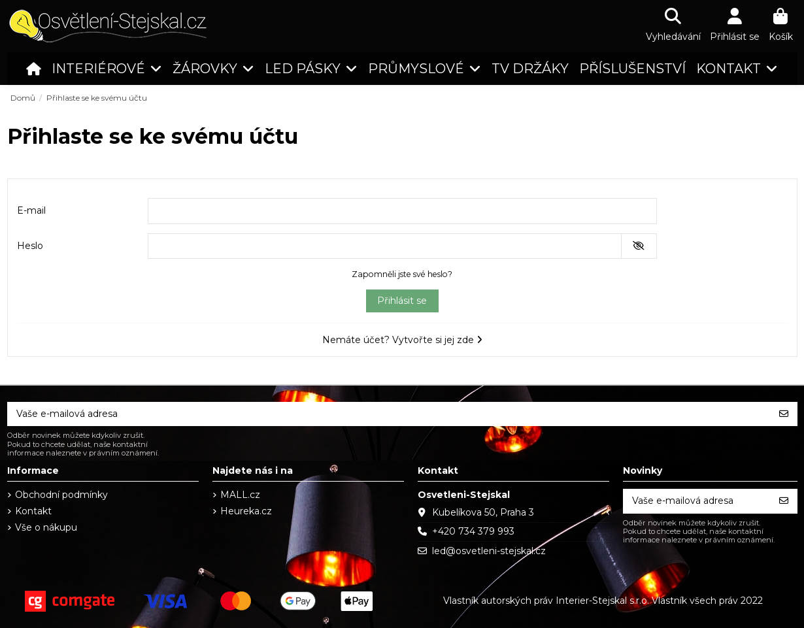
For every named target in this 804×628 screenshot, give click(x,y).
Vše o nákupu (46, 527)
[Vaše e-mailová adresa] (389, 414)
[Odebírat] (783, 414)
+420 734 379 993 (473, 531)
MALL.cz (240, 495)
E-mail (31, 210)
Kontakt (33, 511)
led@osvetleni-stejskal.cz (489, 551)
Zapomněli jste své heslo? (402, 274)
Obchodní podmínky (61, 495)
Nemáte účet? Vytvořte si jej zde (402, 340)
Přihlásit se (402, 300)
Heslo (30, 246)
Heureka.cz (246, 511)
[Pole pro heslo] (385, 246)
